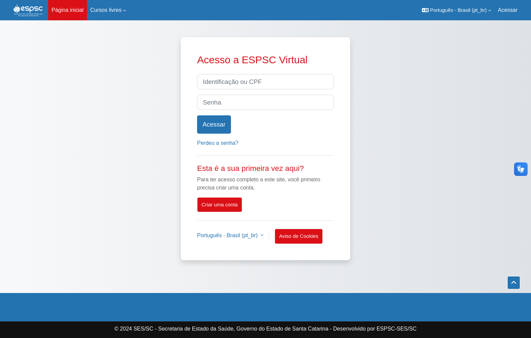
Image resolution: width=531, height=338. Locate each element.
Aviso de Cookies (298, 236)
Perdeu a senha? (217, 143)
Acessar (507, 10)
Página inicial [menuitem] (67, 10)
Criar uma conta (219, 204)
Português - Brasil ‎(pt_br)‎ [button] (228, 235)
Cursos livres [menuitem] (106, 10)
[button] (456, 10)
